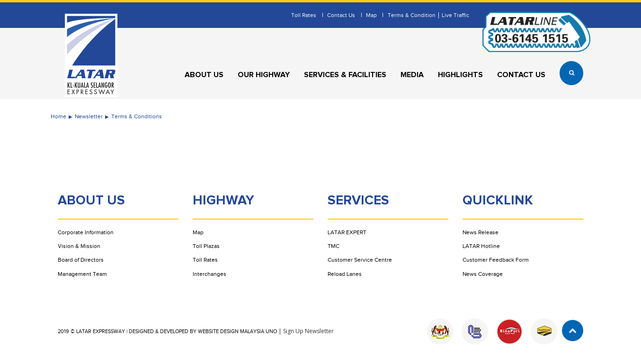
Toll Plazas (206, 246)
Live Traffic (455, 15)
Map (371, 15)
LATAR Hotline (481, 246)
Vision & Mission (79, 246)
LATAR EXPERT (347, 232)
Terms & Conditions (136, 116)
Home (58, 116)
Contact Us (341, 15)
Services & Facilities (345, 75)
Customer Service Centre (360, 259)
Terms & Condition (412, 15)
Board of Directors (81, 259)
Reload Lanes (345, 274)
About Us (204, 75)
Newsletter (89, 116)
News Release (481, 232)
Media (412, 75)
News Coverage (483, 274)
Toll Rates (303, 15)
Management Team (82, 274)
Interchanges (209, 274)
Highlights (460, 75)
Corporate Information (86, 232)
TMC (333, 246)
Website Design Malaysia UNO (237, 331)
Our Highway (264, 75)
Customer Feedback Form (496, 259)
